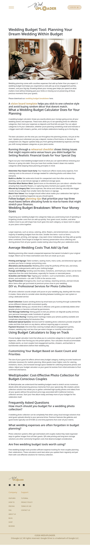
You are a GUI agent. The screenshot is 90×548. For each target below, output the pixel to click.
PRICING (12, 509)
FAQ (10, 513)
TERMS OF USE (26, 509)
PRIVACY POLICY (27, 505)
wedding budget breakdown (37, 102)
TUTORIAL (24, 501)
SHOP (11, 525)
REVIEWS (12, 529)
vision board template (24, 106)
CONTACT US (25, 513)
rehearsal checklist (42, 152)
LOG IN (72, 9)
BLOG (11, 521)
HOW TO (12, 505)
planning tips (33, 201)
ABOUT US (12, 517)
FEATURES (12, 501)
